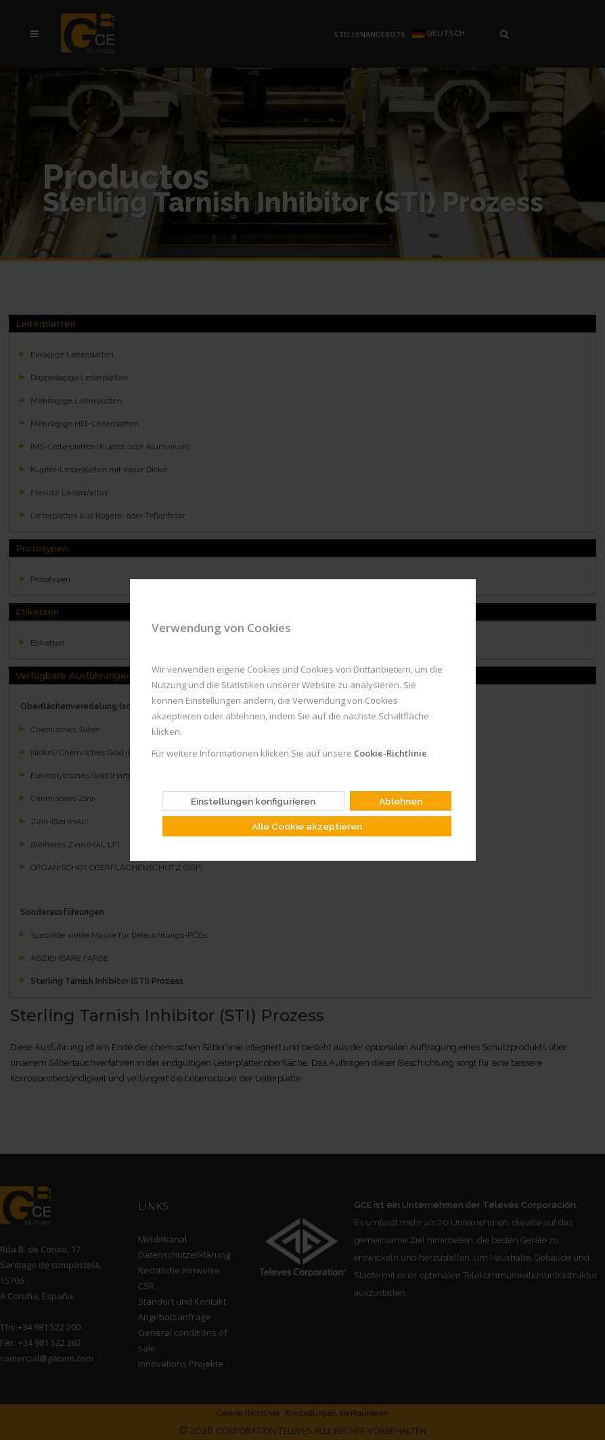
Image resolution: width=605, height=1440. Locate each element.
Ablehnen (400, 801)
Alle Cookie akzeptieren (307, 826)
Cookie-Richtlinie (389, 753)
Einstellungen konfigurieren (253, 801)
